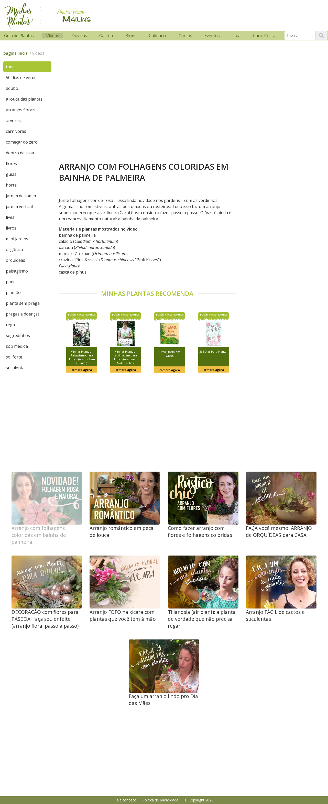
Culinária (157, 35)
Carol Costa (264, 35)
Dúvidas (79, 35)
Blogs (130, 35)
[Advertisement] (193, 14)
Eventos (212, 35)
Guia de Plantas (19, 35)
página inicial (16, 53)
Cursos (185, 35)
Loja (236, 35)
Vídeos (52, 35)
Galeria (106, 35)
